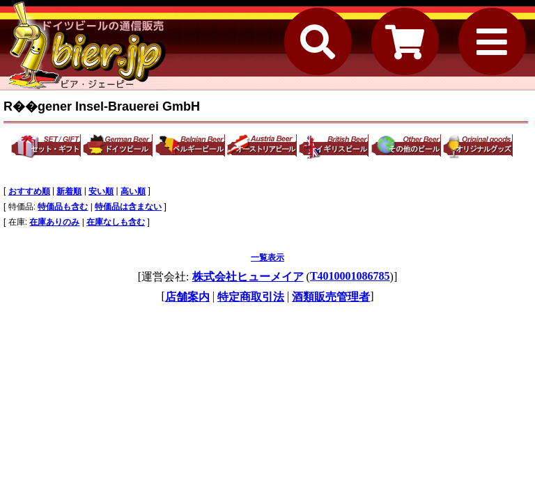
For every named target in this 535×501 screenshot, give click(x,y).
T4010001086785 (350, 276)
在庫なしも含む (115, 222)
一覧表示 (267, 257)
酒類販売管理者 (331, 297)
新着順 (69, 191)
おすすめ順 (29, 191)
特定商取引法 (250, 297)
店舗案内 (187, 297)
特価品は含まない (128, 207)
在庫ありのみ (54, 222)
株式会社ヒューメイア (248, 277)
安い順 (101, 191)
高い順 (133, 191)
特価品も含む (63, 207)
